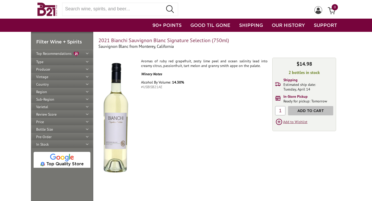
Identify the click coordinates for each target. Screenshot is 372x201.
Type (39, 61)
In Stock (42, 144)
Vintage (42, 77)
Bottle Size (44, 129)
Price (40, 122)
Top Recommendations (57, 54)
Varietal (42, 107)
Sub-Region (45, 99)
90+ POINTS (167, 25)
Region (41, 92)
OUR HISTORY (288, 25)
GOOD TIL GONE (210, 25)
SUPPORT (325, 25)
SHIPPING (251, 25)
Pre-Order (44, 137)
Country (42, 84)
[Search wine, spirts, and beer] (114, 9)
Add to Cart (310, 111)
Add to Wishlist (295, 122)
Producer (43, 69)
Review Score (46, 114)
